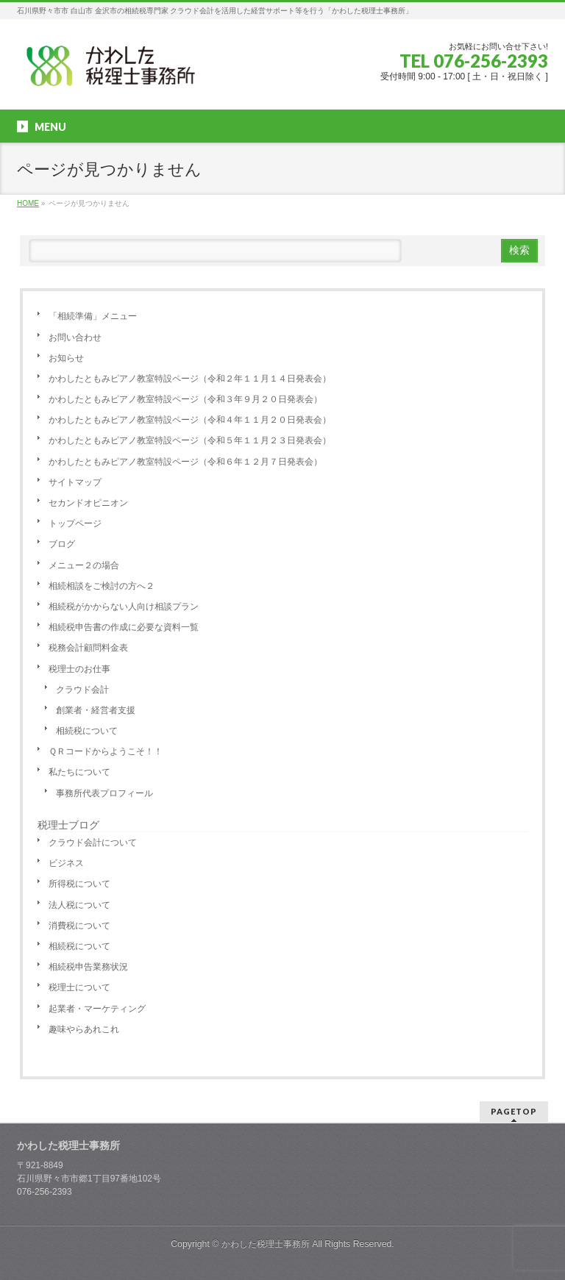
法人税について (79, 905)
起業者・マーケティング (97, 1009)
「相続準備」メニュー (93, 316)
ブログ (62, 544)
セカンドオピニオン (88, 503)
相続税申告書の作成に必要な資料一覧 (124, 627)
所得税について (79, 884)
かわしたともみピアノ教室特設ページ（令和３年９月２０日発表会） (185, 399)
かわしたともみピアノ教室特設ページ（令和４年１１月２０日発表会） (190, 420)
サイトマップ (75, 482)
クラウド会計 (82, 689)
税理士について (79, 987)
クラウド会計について (93, 842)
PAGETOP (514, 1111)
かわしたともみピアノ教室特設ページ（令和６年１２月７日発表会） (185, 462)
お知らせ (66, 358)
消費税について (79, 925)
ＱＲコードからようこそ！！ (106, 751)
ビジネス (66, 863)
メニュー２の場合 (84, 565)
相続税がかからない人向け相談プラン (124, 606)
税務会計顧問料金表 (88, 648)
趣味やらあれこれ (84, 1029)
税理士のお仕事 (79, 669)
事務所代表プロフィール (104, 793)
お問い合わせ (75, 337)
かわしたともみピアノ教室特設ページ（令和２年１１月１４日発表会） (190, 378)
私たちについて (79, 772)
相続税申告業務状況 (88, 967)
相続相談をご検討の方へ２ (101, 586)
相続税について (87, 731)
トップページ (75, 523)
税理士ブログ (68, 825)
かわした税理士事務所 (265, 1244)
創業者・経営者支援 (95, 710)
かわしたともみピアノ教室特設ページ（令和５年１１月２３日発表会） (190, 440)
